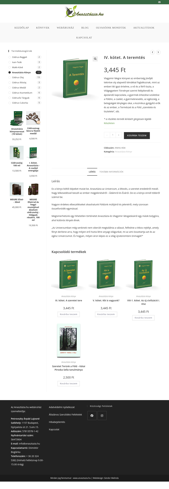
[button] (95, 59)
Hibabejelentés (57, 422)
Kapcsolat (54, 429)
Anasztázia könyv (123, 151)
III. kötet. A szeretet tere (68, 300)
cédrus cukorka (20, 102)
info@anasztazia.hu (29, 443)
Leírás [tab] (92, 171)
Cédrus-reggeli (19, 57)
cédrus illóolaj (19, 82)
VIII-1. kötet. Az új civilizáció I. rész (143, 302)
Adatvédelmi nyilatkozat (62, 407)
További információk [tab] (111, 171)
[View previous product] (152, 52)
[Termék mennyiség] (113, 135)
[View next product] (158, 52)
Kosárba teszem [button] (68, 314)
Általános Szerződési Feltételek (65, 414)
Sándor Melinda (111, 478)
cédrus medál (19, 87)
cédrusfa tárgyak (20, 97)
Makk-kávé (17, 67)
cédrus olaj (18, 77)
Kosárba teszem (137, 135)
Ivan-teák (17, 62)
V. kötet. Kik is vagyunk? (106, 300)
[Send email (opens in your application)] (159, 2)
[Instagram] (102, 415)
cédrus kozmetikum (22, 92)
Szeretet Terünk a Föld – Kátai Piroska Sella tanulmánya (68, 368)
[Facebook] (92, 415)
